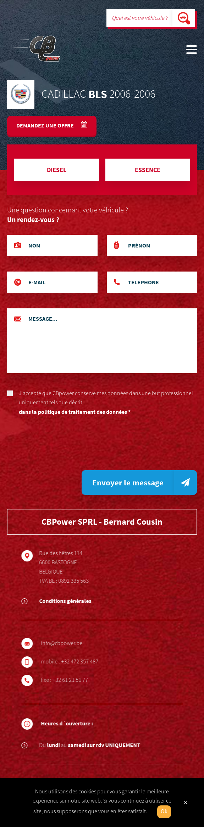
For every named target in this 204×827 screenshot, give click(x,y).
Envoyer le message (128, 482)
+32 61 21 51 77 (73, 680)
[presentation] (61, 446)
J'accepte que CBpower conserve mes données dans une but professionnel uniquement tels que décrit (102, 403)
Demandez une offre (45, 125)
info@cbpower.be (64, 643)
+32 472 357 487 (82, 661)
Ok (164, 811)
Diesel (56, 170)
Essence (147, 170)
